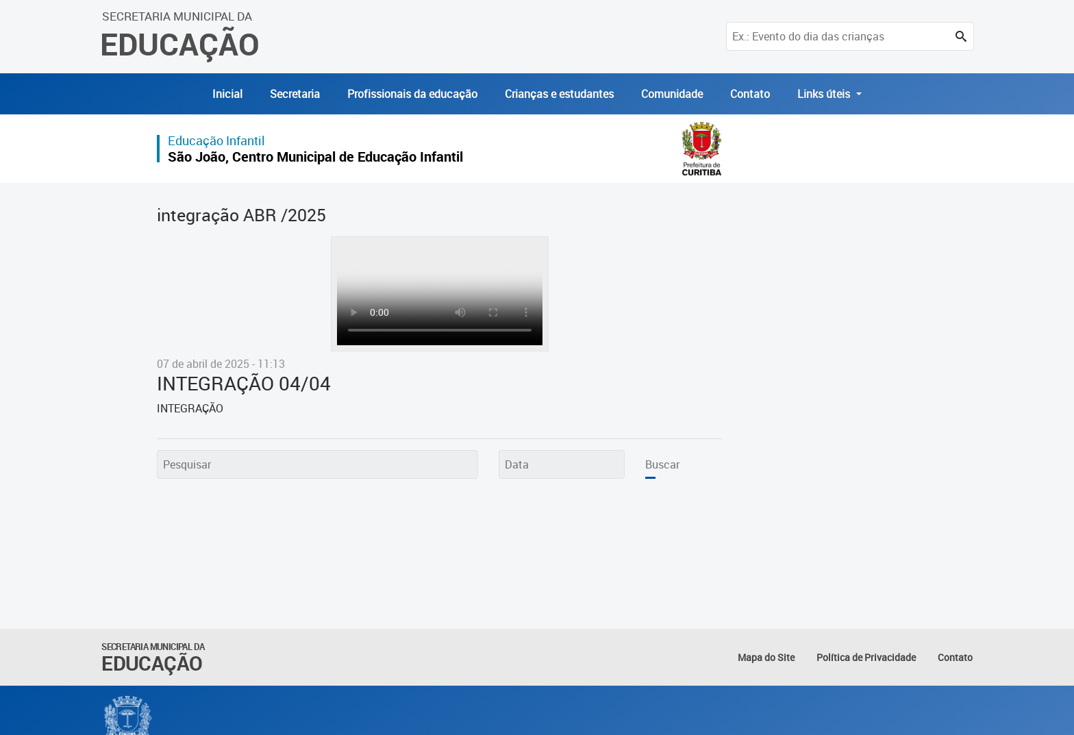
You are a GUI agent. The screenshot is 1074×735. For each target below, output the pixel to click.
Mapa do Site (766, 657)
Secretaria (295, 93)
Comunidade (672, 93)
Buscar (662, 464)
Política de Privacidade (866, 657)
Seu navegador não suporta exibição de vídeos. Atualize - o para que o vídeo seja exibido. (440, 293)
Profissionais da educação (412, 93)
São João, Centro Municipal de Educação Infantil (315, 156)
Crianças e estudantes (559, 93)
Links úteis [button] (825, 93)
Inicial (227, 93)
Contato (750, 93)
